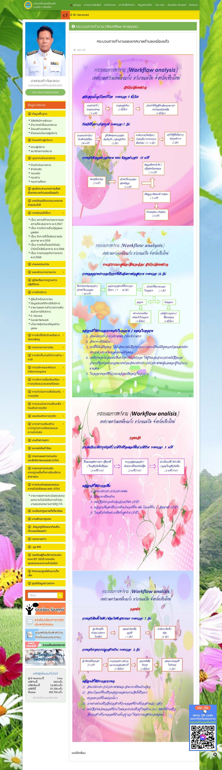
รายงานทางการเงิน (40, 347)
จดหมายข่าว (39, 539)
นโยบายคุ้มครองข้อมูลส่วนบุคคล (45, 326)
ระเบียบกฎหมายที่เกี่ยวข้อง (47, 511)
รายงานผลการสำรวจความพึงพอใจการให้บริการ (47, 309)
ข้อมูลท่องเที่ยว (145, 5)
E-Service (36, 316)
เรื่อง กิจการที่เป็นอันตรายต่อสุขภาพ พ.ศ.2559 (46, 238)
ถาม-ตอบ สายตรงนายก (45, 92)
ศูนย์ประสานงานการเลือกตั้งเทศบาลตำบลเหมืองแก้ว (44, 190)
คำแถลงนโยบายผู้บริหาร (44, 133)
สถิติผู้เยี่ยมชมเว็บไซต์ (45, 673)
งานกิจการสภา (40, 440)
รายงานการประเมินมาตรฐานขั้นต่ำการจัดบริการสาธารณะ (44, 472)
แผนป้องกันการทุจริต (42, 416)
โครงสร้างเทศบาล (41, 129)
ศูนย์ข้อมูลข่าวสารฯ (43, 583)
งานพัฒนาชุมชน (41, 519)
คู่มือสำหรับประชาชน (42, 299)
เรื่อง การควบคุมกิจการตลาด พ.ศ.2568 (47, 255)
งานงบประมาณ (40, 264)
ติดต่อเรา (193, 5)
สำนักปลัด (36, 169)
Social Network (40, 320)
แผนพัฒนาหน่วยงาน (42, 272)
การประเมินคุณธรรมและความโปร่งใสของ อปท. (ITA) (44, 486)
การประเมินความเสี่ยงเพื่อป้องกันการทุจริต (44, 406)
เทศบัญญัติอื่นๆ (39, 213)
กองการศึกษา (38, 182)
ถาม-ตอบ (160, 5)
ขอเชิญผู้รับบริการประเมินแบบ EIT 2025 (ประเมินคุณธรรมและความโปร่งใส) (44, 559)
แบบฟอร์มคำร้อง (41, 448)
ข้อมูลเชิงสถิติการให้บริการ (45, 303)
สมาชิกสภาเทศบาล (41, 151)
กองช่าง (35, 177)
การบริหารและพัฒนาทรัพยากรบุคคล (42, 369)
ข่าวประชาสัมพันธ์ (92, 5)
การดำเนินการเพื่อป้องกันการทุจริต (44, 394)
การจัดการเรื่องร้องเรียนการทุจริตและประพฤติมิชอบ (43, 381)
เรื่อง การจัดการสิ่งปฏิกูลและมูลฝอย (47, 230)
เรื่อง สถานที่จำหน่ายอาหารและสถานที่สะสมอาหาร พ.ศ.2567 (47, 222)
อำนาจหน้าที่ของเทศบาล (44, 125)
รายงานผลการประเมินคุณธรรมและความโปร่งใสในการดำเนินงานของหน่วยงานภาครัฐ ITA (48, 499)
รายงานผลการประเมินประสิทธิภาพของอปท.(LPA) (43, 458)
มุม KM (36, 547)
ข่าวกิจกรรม (110, 5)
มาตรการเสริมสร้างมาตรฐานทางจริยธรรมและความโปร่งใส (43, 428)
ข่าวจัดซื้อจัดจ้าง (127, 5)
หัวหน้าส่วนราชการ (41, 165)
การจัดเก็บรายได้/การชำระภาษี (45, 357)
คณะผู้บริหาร (38, 147)
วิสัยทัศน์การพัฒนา (41, 121)
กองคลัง (35, 173)
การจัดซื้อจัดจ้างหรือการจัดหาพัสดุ (44, 337)
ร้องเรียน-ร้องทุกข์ (177, 5)
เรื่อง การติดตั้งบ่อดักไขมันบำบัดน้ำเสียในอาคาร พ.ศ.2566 (47, 247)
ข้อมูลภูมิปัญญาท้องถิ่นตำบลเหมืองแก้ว (44, 529)
